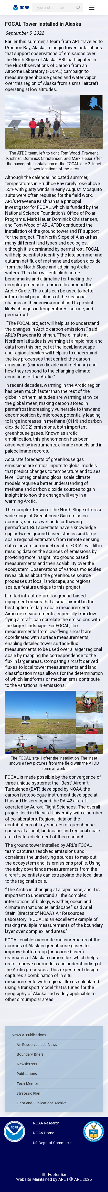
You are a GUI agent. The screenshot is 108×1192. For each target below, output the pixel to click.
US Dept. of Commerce (52, 1142)
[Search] (57, 7)
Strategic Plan (28, 1093)
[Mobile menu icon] (91, 7)
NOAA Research (46, 1123)
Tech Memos (28, 1083)
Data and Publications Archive (42, 1103)
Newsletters (27, 1064)
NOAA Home (43, 1133)
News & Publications (29, 1035)
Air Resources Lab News (37, 1044)
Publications (27, 1073)
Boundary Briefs (30, 1054)
